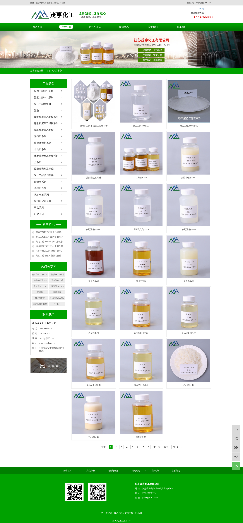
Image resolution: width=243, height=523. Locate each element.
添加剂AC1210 (40, 286)
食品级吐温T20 (141, 385)
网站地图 (199, 3)
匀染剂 (40, 292)
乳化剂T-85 (94, 281)
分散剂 (37, 162)
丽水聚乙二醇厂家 (40, 274)
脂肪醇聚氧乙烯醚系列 (46, 117)
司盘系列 (39, 207)
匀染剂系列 (40, 149)
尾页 (166, 447)
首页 (103, 447)
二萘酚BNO (141, 178)
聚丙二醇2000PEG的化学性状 (49, 242)
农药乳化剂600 (189, 229)
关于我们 (153, 27)
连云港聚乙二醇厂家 (57, 298)
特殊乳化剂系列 (42, 201)
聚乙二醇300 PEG (141, 126)
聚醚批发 (57, 292)
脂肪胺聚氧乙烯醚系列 (46, 123)
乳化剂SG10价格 (57, 274)
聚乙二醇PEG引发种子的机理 (49, 237)
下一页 (157, 447)
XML (211, 3)
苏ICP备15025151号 (121, 521)
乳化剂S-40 (188, 385)
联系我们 (182, 27)
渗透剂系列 (40, 136)
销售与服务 (95, 27)
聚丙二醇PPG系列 (43, 91)
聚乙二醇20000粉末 (189, 126)
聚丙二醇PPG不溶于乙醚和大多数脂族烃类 (50, 232)
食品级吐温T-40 (93, 385)
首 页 (48, 70)
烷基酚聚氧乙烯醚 (44, 130)
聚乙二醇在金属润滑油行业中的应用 (50, 256)
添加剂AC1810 (57, 286)
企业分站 (190, 3)
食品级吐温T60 (39, 280)
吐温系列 (39, 214)
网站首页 (37, 27)
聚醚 (36, 110)
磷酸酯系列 (40, 181)
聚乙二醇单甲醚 (42, 104)
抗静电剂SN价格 (40, 304)
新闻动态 (124, 27)
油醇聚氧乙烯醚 (93, 178)
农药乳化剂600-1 (141, 229)
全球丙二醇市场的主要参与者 (94, 126)
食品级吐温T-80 (141, 333)
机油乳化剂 (40, 298)
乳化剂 (57, 304)
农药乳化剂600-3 (189, 178)
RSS (205, 3)
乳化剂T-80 (141, 281)
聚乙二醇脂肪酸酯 (44, 175)
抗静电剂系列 (41, 194)
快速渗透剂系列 (42, 143)
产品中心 (66, 27)
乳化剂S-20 (93, 437)
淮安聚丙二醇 (57, 280)
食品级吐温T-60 (188, 333)
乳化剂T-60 (189, 281)
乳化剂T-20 (94, 333)
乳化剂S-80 (141, 437)
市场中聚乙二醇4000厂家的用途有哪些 (50, 251)
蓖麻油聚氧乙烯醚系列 (46, 155)
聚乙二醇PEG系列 (43, 97)
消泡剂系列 (40, 188)
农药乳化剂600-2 (93, 229)
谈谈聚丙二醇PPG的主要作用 (49, 246)
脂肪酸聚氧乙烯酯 (44, 168)
